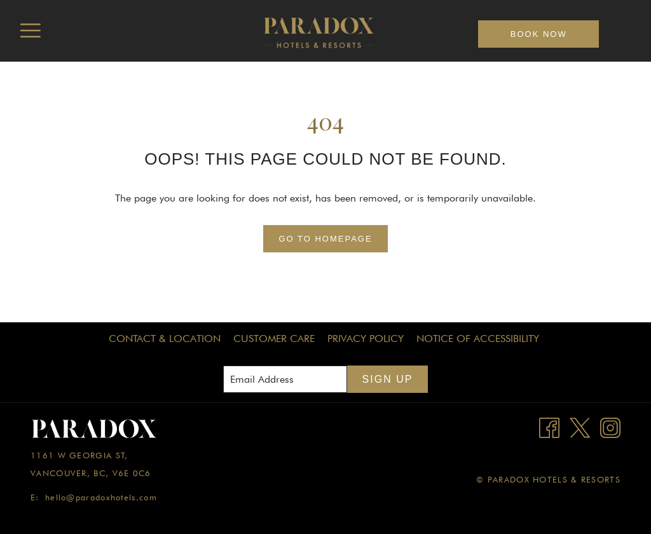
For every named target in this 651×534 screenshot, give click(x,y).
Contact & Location (165, 338)
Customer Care (274, 338)
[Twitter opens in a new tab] (580, 427)
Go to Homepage (325, 238)
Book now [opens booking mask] (539, 34)
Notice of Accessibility (477, 338)
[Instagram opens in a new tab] (610, 427)
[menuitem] (164, 339)
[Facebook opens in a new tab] (549, 427)
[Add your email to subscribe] (285, 379)
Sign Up (387, 379)
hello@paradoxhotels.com (101, 497)
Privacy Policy (365, 338)
